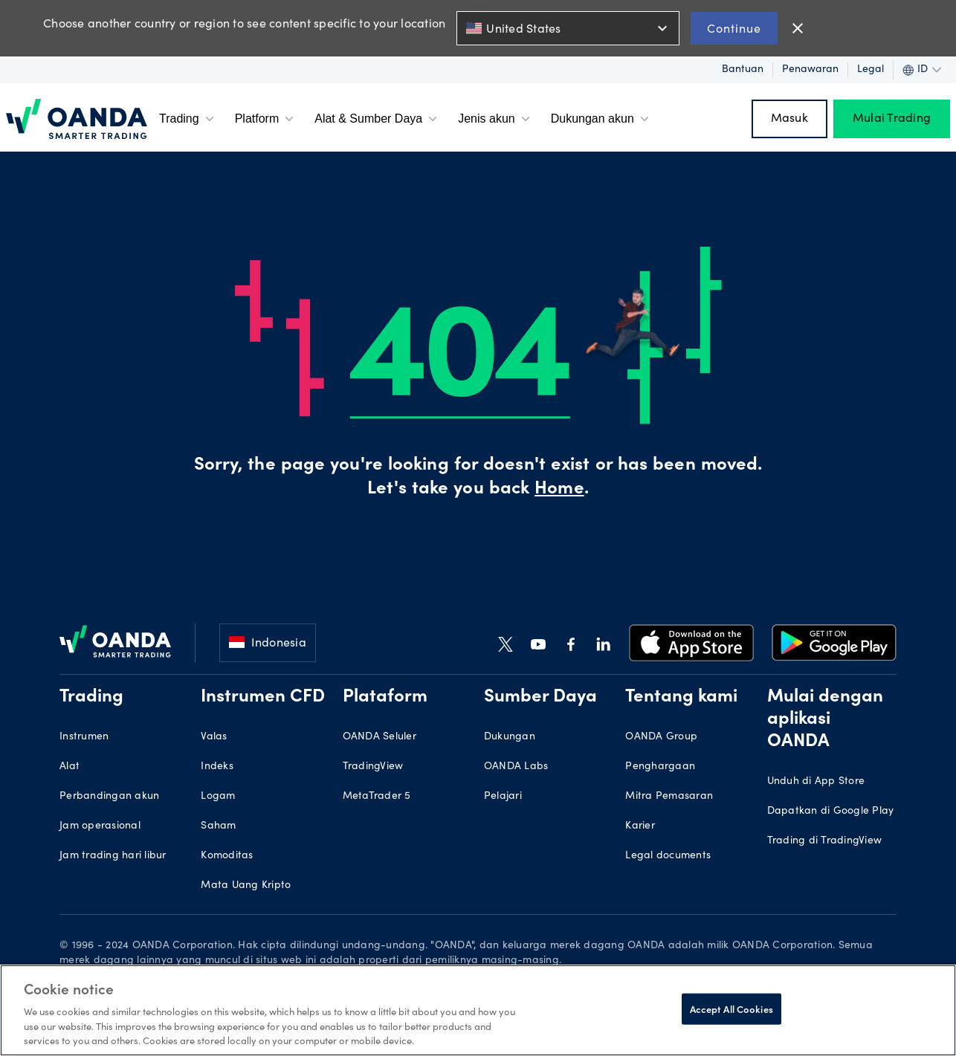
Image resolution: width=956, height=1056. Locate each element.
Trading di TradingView (824, 841)
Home (559, 490)
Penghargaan (660, 767)
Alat (69, 767)
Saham (218, 826)
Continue (734, 28)
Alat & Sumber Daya (377, 118)
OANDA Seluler (379, 737)
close (798, 28)
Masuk (789, 119)
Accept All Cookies (731, 1008)
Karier (640, 826)
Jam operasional (100, 826)
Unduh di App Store (816, 782)
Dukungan (509, 737)
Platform (266, 118)
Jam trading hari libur (113, 856)
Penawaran (810, 70)
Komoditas (227, 856)
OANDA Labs (516, 767)
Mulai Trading (892, 119)
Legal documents (668, 856)
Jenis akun (495, 118)
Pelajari (503, 796)
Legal (870, 70)
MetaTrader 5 (377, 796)
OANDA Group (661, 737)
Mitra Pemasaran (669, 796)
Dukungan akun (601, 118)
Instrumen (84, 737)
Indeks (217, 767)
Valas (214, 737)
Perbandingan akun (109, 796)
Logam (218, 796)
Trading (188, 118)
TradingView (373, 767)
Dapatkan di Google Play (830, 811)
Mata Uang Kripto (246, 886)
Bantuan (742, 70)
